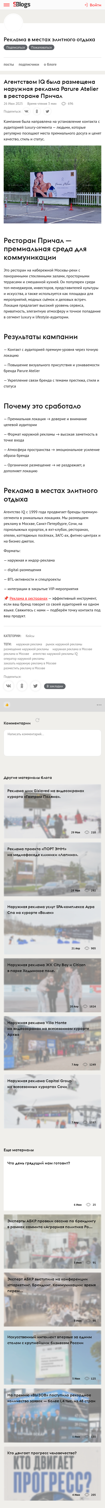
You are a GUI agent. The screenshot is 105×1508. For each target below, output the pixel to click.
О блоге (50, 64)
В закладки (55, 686)
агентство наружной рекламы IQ (55, 654)
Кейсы (30, 636)
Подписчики (29, 64)
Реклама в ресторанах (28, 598)
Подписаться (15, 47)
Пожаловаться (41, 47)
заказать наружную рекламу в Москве (30, 663)
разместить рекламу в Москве (24, 668)
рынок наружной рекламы (64, 644)
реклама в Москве (16, 654)
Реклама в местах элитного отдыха (49, 39)
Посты (9, 64)
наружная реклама (29, 644)
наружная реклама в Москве (72, 649)
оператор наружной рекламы (24, 659)
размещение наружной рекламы (26, 649)
